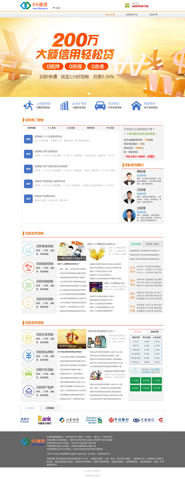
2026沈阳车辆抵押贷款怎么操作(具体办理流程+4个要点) (74, 298)
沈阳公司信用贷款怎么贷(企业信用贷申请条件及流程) (106, 268)
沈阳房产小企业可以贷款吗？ (100, 275)
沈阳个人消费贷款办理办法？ (68, 264)
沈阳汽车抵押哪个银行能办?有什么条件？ (74, 386)
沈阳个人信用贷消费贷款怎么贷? (101, 307)
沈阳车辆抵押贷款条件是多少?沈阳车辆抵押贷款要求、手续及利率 (74, 382)
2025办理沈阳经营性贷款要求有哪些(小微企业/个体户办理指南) (107, 366)
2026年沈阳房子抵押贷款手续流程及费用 (74, 303)
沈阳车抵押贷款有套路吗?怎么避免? (73, 286)
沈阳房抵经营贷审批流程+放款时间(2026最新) (74, 277)
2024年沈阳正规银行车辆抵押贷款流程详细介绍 (74, 357)
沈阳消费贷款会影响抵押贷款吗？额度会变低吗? (74, 395)
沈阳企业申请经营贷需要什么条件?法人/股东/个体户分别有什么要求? (107, 352)
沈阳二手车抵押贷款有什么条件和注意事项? (74, 391)
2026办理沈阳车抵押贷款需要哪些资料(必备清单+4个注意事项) (74, 294)
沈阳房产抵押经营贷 (44, 196)
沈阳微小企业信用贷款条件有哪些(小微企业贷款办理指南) (106, 279)
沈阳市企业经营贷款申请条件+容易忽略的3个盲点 (107, 359)
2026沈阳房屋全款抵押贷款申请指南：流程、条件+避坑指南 (74, 290)
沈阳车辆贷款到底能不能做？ (71, 370)
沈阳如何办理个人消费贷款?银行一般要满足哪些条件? (74, 399)
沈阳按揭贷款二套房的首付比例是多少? (145, 251)
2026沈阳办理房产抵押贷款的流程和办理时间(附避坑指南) (74, 282)
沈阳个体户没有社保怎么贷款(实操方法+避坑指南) (107, 363)
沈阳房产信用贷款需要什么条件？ (102, 296)
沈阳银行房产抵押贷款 (46, 151)
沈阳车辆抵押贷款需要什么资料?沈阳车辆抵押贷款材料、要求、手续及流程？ (74, 378)
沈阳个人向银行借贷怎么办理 (100, 271)
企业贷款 (71, 128)
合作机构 (30, 408)
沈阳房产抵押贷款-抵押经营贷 (49, 181)
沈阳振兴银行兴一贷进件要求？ (72, 374)
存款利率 (155, 332)
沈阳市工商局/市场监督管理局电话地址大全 (146, 259)
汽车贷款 (110, 128)
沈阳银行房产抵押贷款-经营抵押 (50, 166)
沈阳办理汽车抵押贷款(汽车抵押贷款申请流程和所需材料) (74, 365)
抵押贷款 (32, 128)
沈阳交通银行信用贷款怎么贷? (101, 300)
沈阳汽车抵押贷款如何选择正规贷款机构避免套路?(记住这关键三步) (74, 273)
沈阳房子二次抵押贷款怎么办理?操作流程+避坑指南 (74, 307)
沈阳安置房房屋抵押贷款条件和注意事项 (74, 311)
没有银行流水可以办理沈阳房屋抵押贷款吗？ (146, 255)
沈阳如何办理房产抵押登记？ (115, 371)
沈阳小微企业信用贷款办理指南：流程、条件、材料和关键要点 (107, 356)
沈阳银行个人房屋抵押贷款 (48, 136)
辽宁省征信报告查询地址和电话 (69, 352)
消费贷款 (91, 128)
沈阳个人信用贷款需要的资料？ (101, 311)
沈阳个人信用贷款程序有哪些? (101, 304)
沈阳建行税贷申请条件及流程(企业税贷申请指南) (106, 264)
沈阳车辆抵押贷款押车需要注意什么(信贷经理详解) (74, 361)
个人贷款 (52, 128)
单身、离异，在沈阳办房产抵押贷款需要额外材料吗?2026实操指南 (74, 269)
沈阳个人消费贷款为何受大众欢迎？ (115, 283)
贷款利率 (137, 332)
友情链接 (50, 408)
